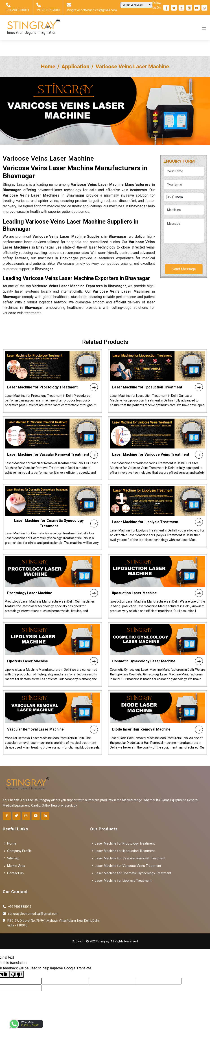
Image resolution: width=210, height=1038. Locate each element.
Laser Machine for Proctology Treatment (52, 365)
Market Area (16, 866)
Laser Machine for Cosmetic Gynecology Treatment (56, 501)
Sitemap (13, 858)
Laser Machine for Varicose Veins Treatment (157, 433)
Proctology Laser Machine (52, 571)
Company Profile (19, 851)
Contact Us (15, 873)
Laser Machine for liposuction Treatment (157, 365)
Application (75, 66)
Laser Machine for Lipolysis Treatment (157, 500)
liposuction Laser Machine (157, 571)
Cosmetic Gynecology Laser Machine (157, 639)
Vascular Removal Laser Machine (52, 707)
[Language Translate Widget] (136, 5)
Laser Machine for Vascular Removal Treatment (52, 433)
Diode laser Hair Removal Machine (157, 707)
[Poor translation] (16, 974)
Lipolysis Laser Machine (52, 639)
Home (48, 66)
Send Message (184, 269)
